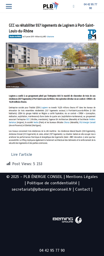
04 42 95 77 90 (52, 250)
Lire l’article (21, 154)
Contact (82, 189)
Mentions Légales (82, 177)
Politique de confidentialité (52, 183)
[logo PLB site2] (51, 6)
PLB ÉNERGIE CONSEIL (43, 177)
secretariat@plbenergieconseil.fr (42, 189)
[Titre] (73, 6)
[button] (9, 6)
